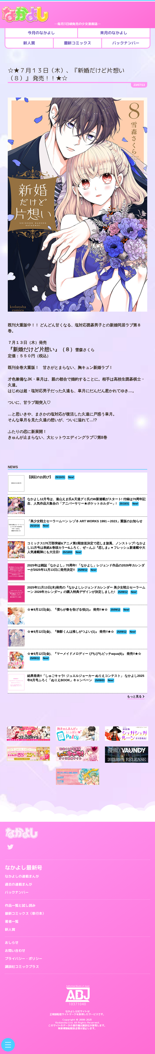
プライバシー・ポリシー (23, 958)
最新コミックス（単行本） (25, 913)
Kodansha (61, 1022)
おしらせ (11, 942)
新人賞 (10, 929)
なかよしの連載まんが (22, 876)
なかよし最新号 (23, 867)
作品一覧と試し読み (20, 905)
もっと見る (136, 696)
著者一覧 (11, 921)
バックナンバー (17, 892)
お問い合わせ (15, 950)
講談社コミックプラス (22, 966)
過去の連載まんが (18, 884)
